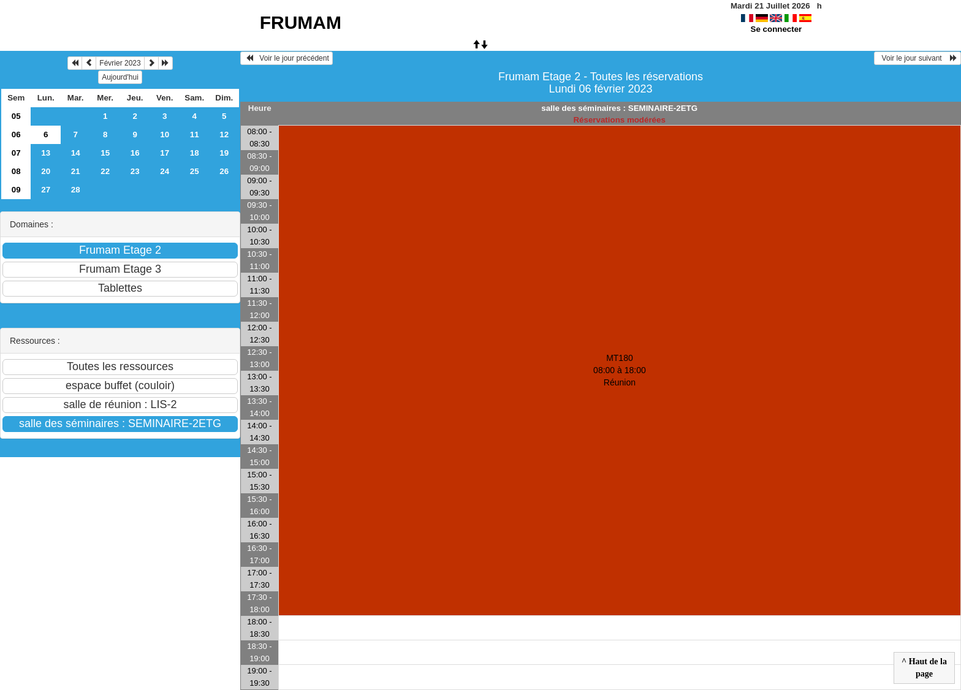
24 (164, 171)
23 (135, 171)
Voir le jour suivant (917, 58)
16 (135, 152)
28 (75, 189)
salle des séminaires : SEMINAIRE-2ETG (619, 108)
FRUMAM (300, 22)
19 (224, 152)
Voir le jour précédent (286, 58)
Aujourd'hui (120, 77)
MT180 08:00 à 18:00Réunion (619, 370)
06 (16, 134)
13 (45, 152)
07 (16, 152)
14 (75, 152)
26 (224, 171)
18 (194, 152)
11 (194, 134)
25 (194, 171)
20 (45, 171)
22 (105, 171)
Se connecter (776, 29)
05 (16, 116)
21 (75, 171)
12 (224, 134)
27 (45, 189)
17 (164, 152)
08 (16, 171)
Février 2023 (119, 63)
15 (105, 152)
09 (16, 189)
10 (164, 134)
